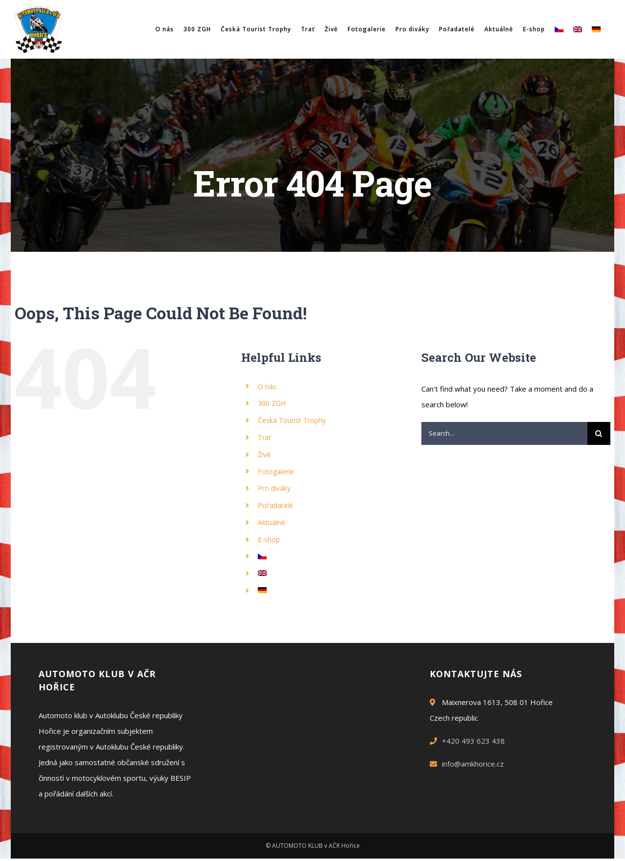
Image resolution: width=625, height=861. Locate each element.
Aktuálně (271, 522)
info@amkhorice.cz (473, 764)
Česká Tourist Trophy (292, 420)
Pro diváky (274, 488)
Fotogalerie (276, 471)
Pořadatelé (275, 505)
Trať (264, 437)
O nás (267, 386)
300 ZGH (272, 403)
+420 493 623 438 (473, 741)
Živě (264, 454)
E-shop (269, 539)
